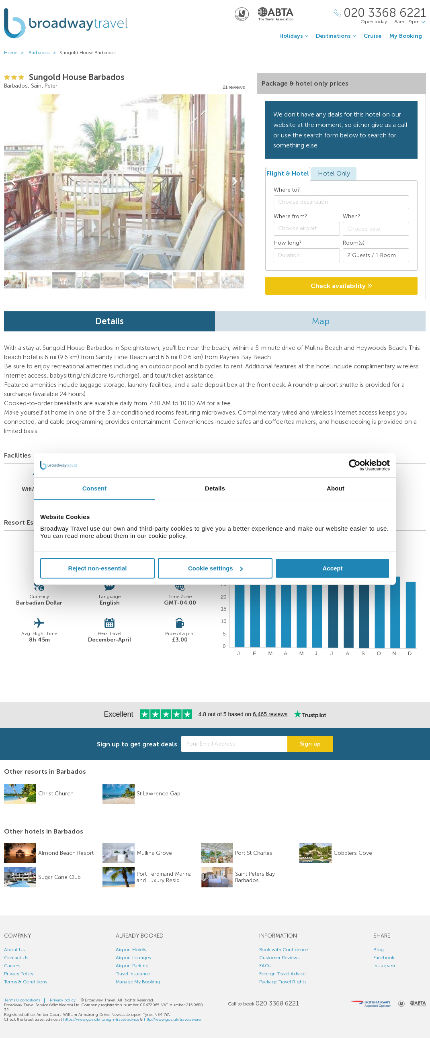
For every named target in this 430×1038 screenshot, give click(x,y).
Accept (332, 568)
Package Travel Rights (282, 982)
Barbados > (44, 52)
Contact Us (16, 957)
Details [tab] (215, 488)
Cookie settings (215, 568)
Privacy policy (63, 1000)
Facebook (383, 957)
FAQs (265, 966)
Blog (378, 949)
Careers (12, 966)
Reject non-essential (97, 568)
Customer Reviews (279, 957)
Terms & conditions (22, 1000)
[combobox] (342, 202)
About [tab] (335, 488)
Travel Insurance (133, 974)
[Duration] (307, 255)
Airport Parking (132, 966)
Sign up (310, 743)
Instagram (384, 966)
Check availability (341, 286)
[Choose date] (376, 229)
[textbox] (345, 202)
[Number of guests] (376, 255)
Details (109, 321)
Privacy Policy (18, 974)
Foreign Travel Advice (282, 974)
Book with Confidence (283, 949)
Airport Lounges (133, 957)
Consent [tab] (94, 488)
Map (321, 321)
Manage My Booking (138, 982)
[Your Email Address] (234, 744)
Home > (15, 52)
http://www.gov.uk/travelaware (172, 1019)
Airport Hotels (131, 949)
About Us (14, 949)
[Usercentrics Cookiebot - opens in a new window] (354, 465)
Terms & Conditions (25, 982)
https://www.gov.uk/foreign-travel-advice (101, 1019)
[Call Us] (380, 13)
